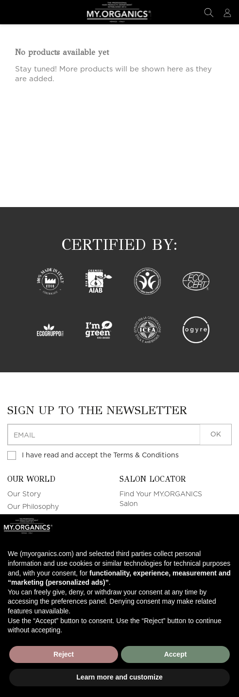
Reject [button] (63, 654)
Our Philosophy (33, 507)
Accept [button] (175, 654)
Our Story (24, 494)
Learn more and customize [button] (119, 677)
